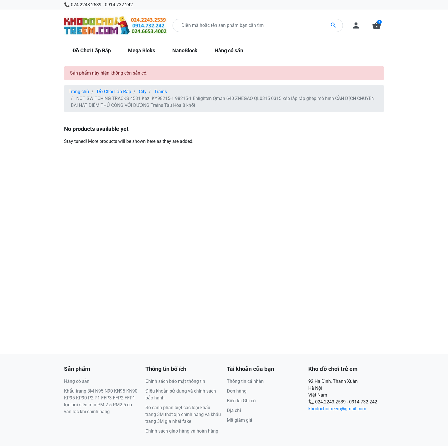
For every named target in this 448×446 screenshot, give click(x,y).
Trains (160, 91)
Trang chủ (79, 91)
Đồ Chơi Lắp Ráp (114, 91)
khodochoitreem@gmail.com (337, 408)
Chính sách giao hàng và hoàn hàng (181, 431)
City (143, 91)
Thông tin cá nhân (245, 381)
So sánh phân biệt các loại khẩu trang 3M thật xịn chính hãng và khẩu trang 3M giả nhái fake (183, 414)
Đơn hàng (237, 391)
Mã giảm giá (239, 420)
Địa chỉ (234, 410)
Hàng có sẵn (76, 381)
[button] (376, 25)
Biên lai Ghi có (241, 400)
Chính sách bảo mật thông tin (175, 381)
